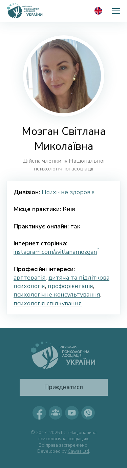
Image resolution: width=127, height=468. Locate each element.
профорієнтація (70, 286)
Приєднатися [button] (63, 387)
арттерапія (30, 277)
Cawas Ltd (78, 451)
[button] (116, 11)
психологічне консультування (57, 294)
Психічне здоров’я (68, 192)
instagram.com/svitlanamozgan (55, 252)
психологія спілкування (48, 303)
